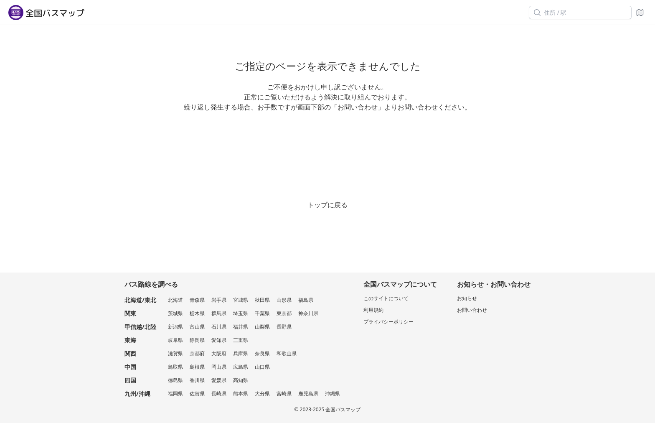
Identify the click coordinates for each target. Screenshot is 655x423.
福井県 (240, 326)
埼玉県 (240, 313)
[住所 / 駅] (580, 12)
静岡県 (197, 340)
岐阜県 (175, 340)
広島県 (240, 366)
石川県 (218, 326)
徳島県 (175, 380)
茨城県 (175, 313)
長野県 (284, 326)
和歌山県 (287, 353)
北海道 (175, 299)
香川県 (197, 380)
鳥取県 (175, 366)
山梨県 (262, 326)
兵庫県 (240, 353)
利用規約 (373, 309)
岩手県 (218, 299)
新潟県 (175, 326)
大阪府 (218, 353)
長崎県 (218, 393)
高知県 (240, 380)
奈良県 (262, 353)
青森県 (197, 299)
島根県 (197, 366)
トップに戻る (327, 204)
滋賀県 (175, 353)
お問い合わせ (472, 309)
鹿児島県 (308, 393)
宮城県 (240, 299)
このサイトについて (386, 298)
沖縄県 (332, 393)
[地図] (640, 12)
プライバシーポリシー (388, 321)
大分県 (262, 393)
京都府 (197, 353)
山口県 (262, 366)
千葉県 (262, 313)
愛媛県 (218, 380)
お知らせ (467, 298)
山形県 (284, 299)
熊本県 (240, 393)
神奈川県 (308, 313)
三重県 (240, 340)
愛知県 (218, 340)
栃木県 (197, 313)
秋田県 (262, 299)
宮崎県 (284, 393)
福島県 (305, 299)
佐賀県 (197, 393)
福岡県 (175, 393)
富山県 (197, 326)
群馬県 (218, 313)
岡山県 (218, 366)
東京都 (284, 313)
